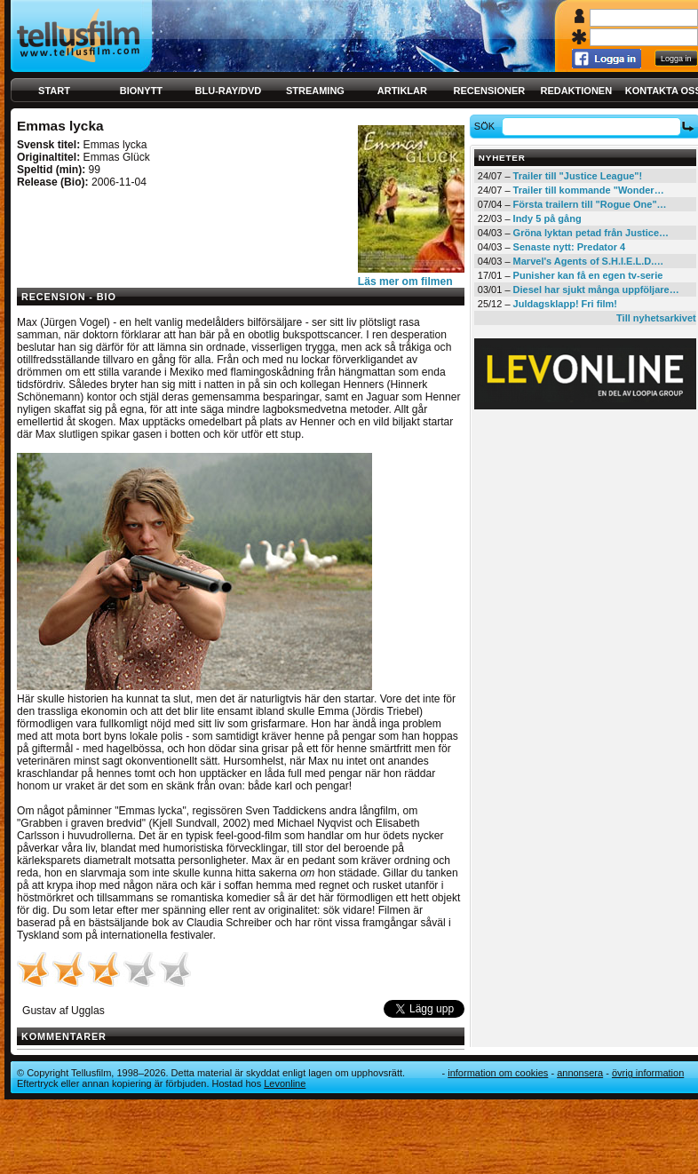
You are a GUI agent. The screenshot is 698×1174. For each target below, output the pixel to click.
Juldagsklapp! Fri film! (565, 303)
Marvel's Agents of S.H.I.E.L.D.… (588, 261)
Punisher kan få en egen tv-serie (588, 275)
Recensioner (489, 90)
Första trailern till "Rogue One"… (590, 204)
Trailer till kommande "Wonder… (588, 190)
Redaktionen (576, 90)
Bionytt (141, 90)
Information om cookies (498, 1072)
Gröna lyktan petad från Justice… (591, 232)
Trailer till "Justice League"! (578, 176)
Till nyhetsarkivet (656, 318)
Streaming (315, 90)
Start (54, 90)
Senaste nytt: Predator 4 (569, 247)
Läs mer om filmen (405, 281)
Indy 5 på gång (547, 218)
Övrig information (648, 1072)
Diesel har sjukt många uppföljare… (596, 289)
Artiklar (402, 90)
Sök (487, 126)
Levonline (284, 1083)
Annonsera (580, 1072)
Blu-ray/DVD (228, 90)
